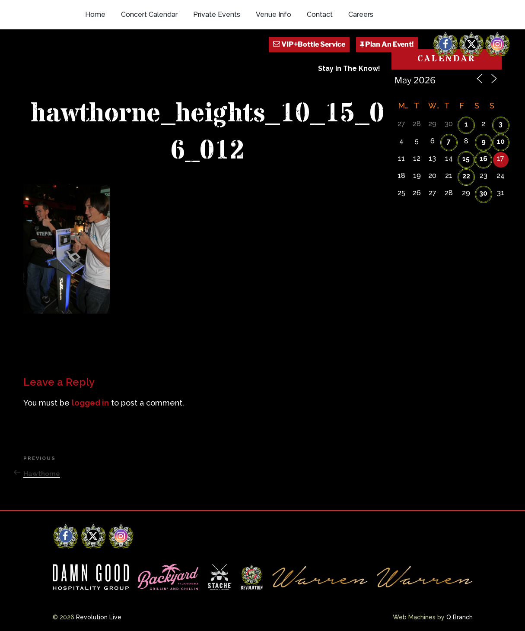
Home (95, 14)
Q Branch (459, 617)
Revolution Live (98, 617)
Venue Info (273, 14)
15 (466, 159)
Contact (320, 14)
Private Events (216, 14)
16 (483, 159)
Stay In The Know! (349, 68)
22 (466, 176)
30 (483, 193)
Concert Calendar (149, 14)
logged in (90, 402)
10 (501, 141)
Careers (360, 14)
